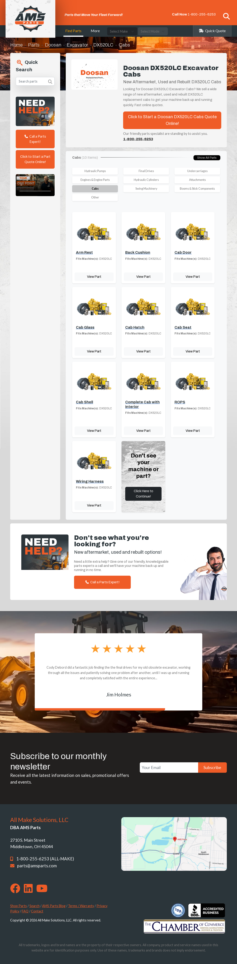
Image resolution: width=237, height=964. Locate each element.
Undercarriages (197, 171)
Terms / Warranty (81, 906)
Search (34, 906)
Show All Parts (207, 157)
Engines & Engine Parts (95, 180)
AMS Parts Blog (53, 906)
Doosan (53, 44)
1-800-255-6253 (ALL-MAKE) (45, 858)
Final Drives (146, 171)
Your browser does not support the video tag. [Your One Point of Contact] (35, 185)
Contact (37, 911)
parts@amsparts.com (37, 865)
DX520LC (103, 44)
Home (16, 44)
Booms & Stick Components (197, 188)
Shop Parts (18, 906)
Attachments (197, 180)
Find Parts (73, 30)
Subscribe (212, 767)
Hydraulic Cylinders (146, 180)
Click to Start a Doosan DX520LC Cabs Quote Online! (172, 120)
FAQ (25, 911)
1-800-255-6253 (202, 14)
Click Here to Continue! (143, 493)
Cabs (95, 188)
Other (95, 197)
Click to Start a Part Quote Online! (35, 159)
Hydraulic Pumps (95, 171)
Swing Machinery (146, 188)
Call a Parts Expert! (35, 139)
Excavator (77, 44)
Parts (34, 44)
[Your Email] (169, 767)
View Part (94, 276)
